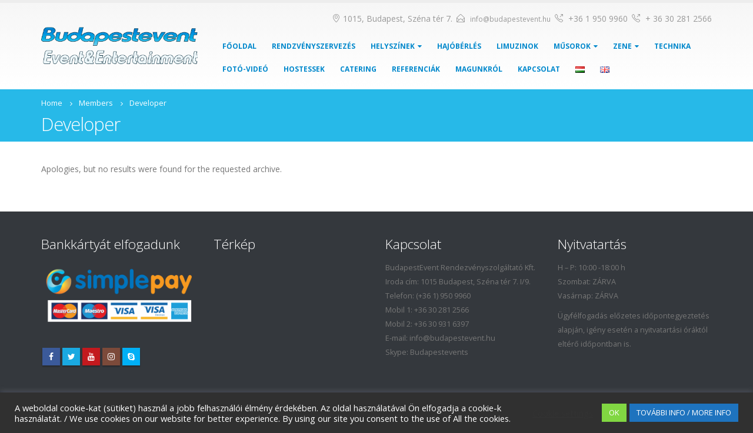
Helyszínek (393, 46)
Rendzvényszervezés (313, 46)
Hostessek (304, 69)
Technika (672, 46)
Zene (622, 46)
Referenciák (416, 69)
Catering (358, 69)
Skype (131, 356)
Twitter (71, 356)
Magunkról (478, 69)
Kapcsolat (539, 69)
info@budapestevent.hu (510, 19)
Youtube (91, 356)
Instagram (111, 356)
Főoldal (239, 46)
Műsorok (572, 46)
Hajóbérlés (459, 46)
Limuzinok (517, 46)
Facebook (51, 356)
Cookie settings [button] (562, 413)
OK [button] (614, 412)
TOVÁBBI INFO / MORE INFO (684, 412)
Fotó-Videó (245, 69)
